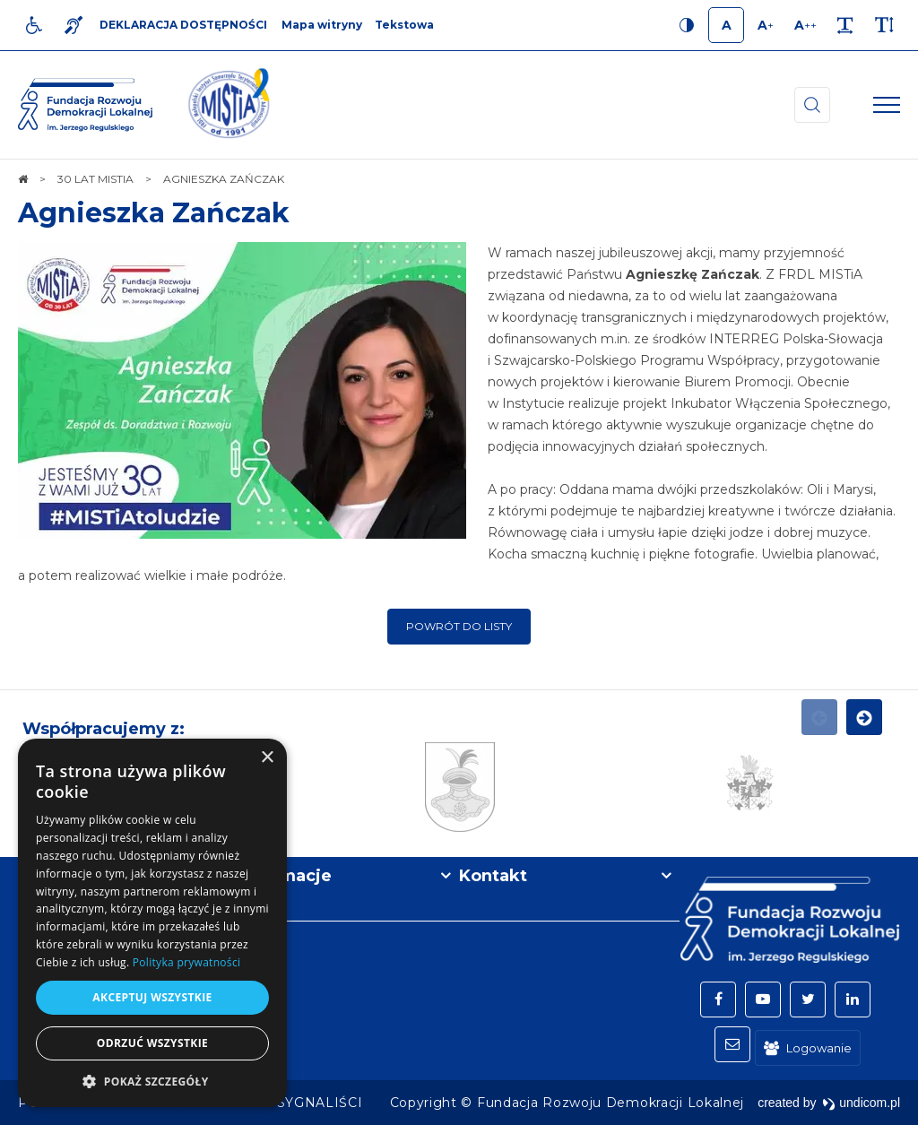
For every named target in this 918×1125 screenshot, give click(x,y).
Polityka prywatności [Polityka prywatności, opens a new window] (186, 962)
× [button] (266, 758)
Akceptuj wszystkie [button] (152, 997)
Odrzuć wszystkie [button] (152, 1043)
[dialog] (152, 923)
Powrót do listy (459, 626)
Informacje (285, 876)
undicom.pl (861, 1102)
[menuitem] (320, 1103)
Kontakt (493, 876)
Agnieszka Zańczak (154, 212)
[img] (228, 105)
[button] (152, 1080)
